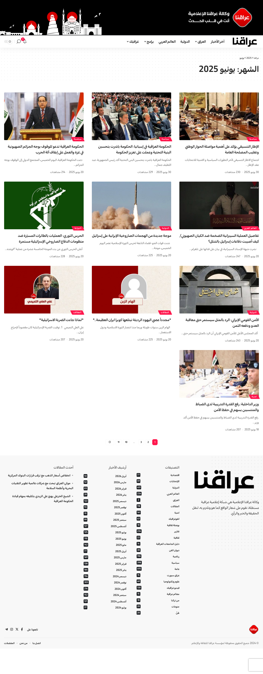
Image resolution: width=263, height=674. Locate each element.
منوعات (158, 631)
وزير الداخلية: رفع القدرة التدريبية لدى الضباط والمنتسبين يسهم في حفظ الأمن (223, 423)
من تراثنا (158, 624)
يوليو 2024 (105, 632)
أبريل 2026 (105, 494)
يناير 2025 (105, 593)
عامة (158, 591)
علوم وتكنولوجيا (158, 605)
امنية (253, 412)
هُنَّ (158, 638)
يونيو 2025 (105, 559)
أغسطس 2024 (105, 625)
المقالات (163, 323)
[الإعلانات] (25, 41)
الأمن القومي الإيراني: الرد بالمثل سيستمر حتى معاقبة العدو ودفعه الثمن (222, 334)
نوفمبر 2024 (105, 606)
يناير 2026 (105, 513)
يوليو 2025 (105, 553)
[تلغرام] (6, 654)
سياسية (252, 138)
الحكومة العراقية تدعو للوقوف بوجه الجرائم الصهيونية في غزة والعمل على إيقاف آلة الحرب (45, 152)
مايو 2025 (105, 566)
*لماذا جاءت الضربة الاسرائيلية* (55, 331)
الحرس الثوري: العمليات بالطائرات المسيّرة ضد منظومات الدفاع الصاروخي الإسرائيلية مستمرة (46, 247)
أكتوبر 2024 (105, 612)
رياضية (158, 578)
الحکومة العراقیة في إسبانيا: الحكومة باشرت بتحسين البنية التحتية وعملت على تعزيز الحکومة (132, 152)
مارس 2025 (105, 579)
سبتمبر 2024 (105, 619)
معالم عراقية (158, 618)
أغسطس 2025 (105, 546)
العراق (158, 519)
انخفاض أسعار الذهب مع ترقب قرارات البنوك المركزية (39, 493)
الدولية (164, 233)
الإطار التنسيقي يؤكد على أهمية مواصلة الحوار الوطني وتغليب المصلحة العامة (224, 149)
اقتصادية (158, 493)
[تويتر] (17, 654)
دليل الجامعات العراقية (158, 565)
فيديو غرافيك (158, 611)
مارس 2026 (105, 500)
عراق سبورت (158, 598)
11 (118, 459)
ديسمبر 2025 (105, 520)
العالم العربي (249, 233)
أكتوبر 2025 (105, 533)
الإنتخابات (158, 499)
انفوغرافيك (158, 539)
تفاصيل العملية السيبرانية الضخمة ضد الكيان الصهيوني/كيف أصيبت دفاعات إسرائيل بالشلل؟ (224, 247)
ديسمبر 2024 (105, 599)
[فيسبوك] (23, 654)
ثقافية (158, 558)
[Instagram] (11, 654)
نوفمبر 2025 (105, 527)
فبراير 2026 (105, 507)
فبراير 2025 (105, 586)
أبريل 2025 (105, 573)
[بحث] (19, 41)
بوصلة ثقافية (158, 545)
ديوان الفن (158, 572)
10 (126, 459)
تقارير (158, 552)
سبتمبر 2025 (105, 540)
